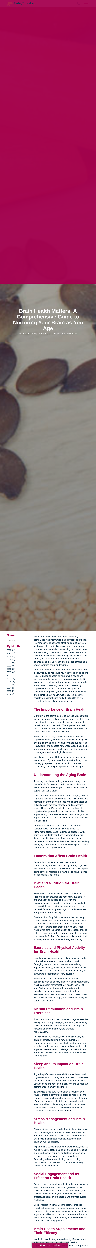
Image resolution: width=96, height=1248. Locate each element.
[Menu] (86, 3)
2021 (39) (11, 666)
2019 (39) (11, 672)
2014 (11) (11, 688)
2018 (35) (11, 675)
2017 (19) (11, 678)
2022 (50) (11, 663)
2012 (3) (10, 694)
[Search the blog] (18, 640)
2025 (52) (11, 653)
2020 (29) (11, 669)
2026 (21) (11, 650)
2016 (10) (11, 682)
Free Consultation (50, 1245)
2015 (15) (11, 685)
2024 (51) (11, 656)
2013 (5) (10, 691)
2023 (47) (11, 660)
